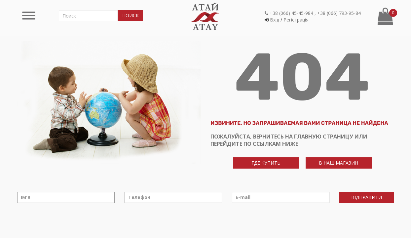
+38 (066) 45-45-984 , (290, 13)
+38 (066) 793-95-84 (339, 13)
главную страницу (323, 136)
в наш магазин (338, 163)
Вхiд (274, 20)
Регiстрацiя (296, 20)
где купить (265, 163)
